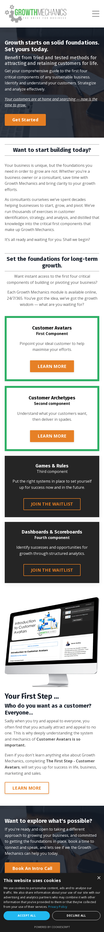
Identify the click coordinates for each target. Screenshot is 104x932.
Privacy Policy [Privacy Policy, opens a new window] (57, 907)
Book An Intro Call (32, 868)
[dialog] (52, 902)
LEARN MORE (52, 366)
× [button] (98, 878)
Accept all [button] (27, 916)
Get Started (25, 119)
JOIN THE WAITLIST (52, 504)
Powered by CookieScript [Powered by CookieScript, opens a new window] (52, 927)
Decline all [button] (76, 916)
